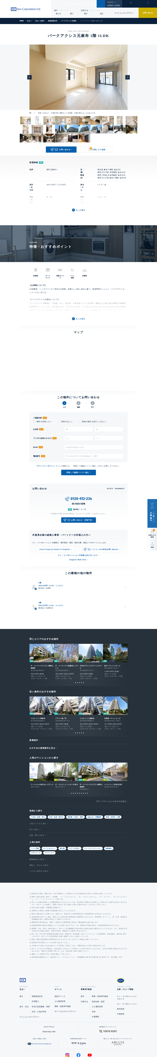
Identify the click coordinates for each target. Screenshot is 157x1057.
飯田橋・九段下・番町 (75, 793)
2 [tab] (75, 658)
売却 (93, 989)
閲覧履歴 (130, 5)
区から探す (34, 806)
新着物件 (33, 716)
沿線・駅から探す (37, 811)
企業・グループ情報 (95, 4)
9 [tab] (85, 769)
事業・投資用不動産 (63, 983)
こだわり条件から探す (38, 847)
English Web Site (77, 560)
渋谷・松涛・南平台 (56, 793)
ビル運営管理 (60, 978)
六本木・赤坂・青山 (38, 793)
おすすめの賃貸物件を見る (42, 724)
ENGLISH (110, 2)
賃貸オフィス (60, 973)
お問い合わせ (148, 13)
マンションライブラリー (124, 13)
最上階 (62, 825)
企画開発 (95, 994)
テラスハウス (49, 829)
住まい (56, 4)
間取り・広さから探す (38, 841)
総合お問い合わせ (53, 1047)
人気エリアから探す (37, 800)
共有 (152, 547)
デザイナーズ (35, 829)
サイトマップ (105, 1047)
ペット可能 (35, 825)
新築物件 (109, 825)
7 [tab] (81, 769)
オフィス (66, 4)
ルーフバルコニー (49, 825)
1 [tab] (73, 658)
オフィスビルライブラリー (65, 988)
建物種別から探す (37, 836)
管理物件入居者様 (113, 5)
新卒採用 (120, 986)
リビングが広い (74, 825)
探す (56, 10)
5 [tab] (81, 658)
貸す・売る (24, 984)
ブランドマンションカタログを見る (111, 778)
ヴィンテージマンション (92, 825)
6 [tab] (83, 658)
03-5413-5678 (78, 503)
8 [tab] (83, 769)
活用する (85, 10)
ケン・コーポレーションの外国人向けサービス (78, 555)
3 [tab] (77, 658)
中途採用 (120, 991)
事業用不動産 (79, 4)
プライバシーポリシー (45, 466)
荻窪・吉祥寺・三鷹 (113, 793)
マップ (83, 509)
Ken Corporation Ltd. (25, 9)
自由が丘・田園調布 (94, 793)
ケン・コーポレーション (127, 981)
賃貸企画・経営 (98, 979)
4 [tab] (79, 658)
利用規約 (92, 1047)
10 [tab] (87, 769)
